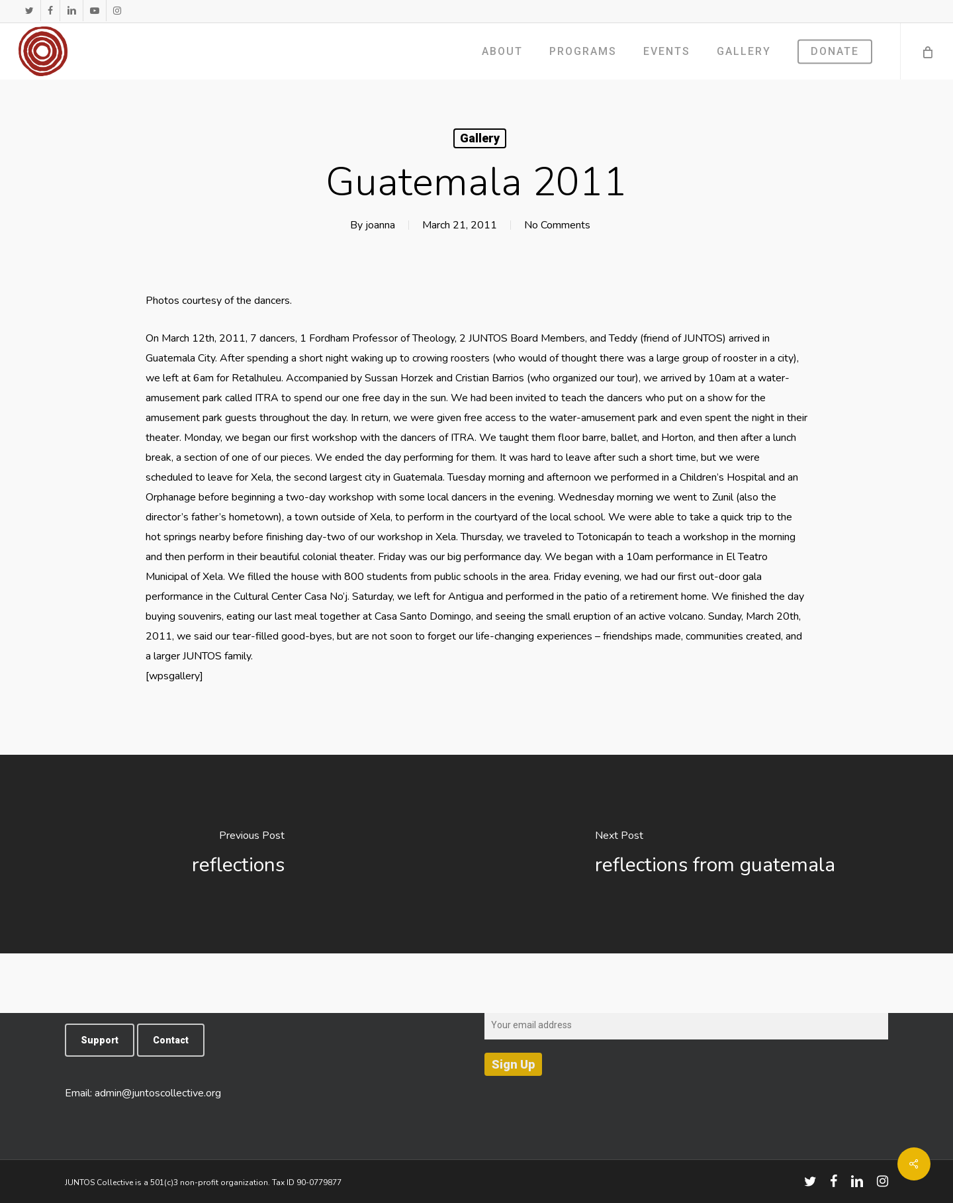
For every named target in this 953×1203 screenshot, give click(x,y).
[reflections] (238, 854)
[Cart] (926, 51)
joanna (380, 225)
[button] (99, 1040)
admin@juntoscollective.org (158, 1093)
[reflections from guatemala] (714, 854)
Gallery (480, 138)
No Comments (557, 225)
